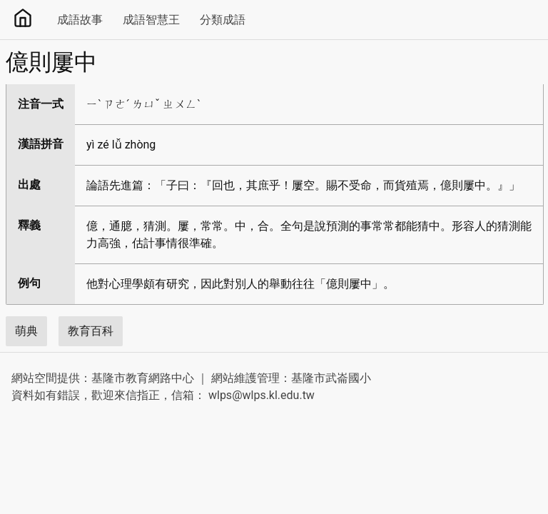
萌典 (26, 331)
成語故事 (80, 19)
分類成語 (222, 19)
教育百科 (90, 331)
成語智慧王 (151, 19)
